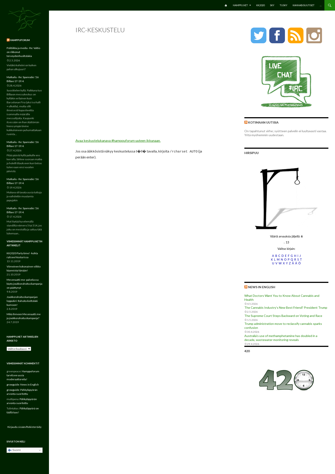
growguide (13, 384)
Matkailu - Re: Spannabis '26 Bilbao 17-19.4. (23, 79)
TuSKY (283, 5)
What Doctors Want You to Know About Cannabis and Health (281, 297)
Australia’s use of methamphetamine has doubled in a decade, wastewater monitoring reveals (280, 338)
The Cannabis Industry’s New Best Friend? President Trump (285, 307)
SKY (272, 5)
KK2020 (260, 5)
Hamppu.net (240, 5)
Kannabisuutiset (303, 5)
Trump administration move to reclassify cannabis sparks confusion (283, 325)
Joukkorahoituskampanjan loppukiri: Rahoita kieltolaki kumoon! (22, 301)
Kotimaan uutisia (263, 122)
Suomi (14, 450)
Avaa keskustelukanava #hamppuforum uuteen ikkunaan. (118, 140)
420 (247, 351)
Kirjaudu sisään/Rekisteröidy (24, 427)
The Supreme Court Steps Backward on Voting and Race (283, 316)
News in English (261, 287)
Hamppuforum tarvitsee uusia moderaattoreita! (23, 375)
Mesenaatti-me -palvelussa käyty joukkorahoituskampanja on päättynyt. (24, 283)
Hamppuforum (20, 40)
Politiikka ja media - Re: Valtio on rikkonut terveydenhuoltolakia (23, 52)
